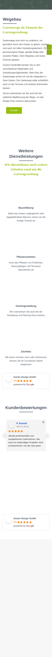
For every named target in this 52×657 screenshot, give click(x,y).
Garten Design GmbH (24, 377)
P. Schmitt (21, 423)
